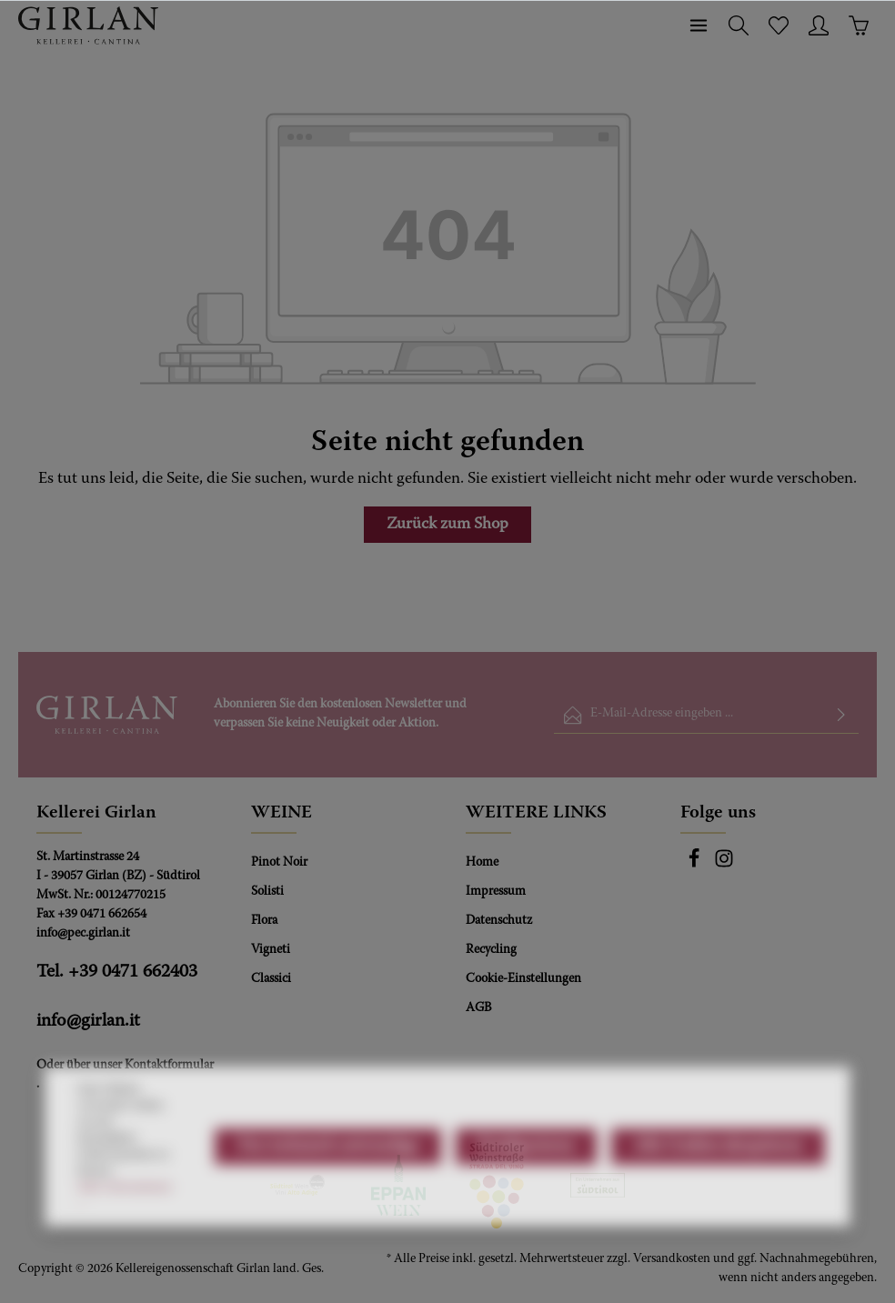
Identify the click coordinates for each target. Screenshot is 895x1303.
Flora (264, 921)
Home (482, 863)
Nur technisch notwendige (327, 1191)
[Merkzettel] (778, 25)
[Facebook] (695, 865)
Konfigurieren (526, 1191)
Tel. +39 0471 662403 (116, 972)
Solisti (267, 892)
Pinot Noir (279, 863)
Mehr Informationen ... (124, 1240)
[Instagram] (724, 865)
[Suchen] (738, 25)
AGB (478, 1008)
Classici (271, 979)
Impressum (496, 892)
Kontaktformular (169, 1065)
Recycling (491, 950)
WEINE (281, 813)
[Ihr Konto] (818, 25)
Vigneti (270, 950)
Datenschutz (499, 921)
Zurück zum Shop (447, 524)
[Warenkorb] (858, 25)
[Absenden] (841, 715)
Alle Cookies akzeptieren (718, 1191)
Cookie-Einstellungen (523, 979)
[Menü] (698, 25)
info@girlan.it (88, 1021)
